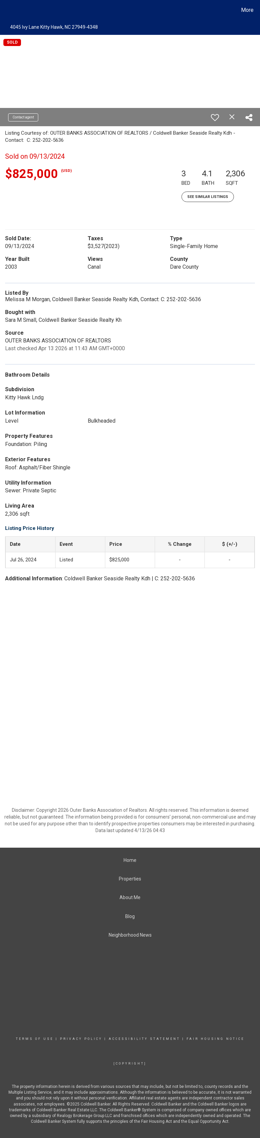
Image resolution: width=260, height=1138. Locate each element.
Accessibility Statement (144, 1039)
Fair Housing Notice (215, 1039)
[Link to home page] (6, 10)
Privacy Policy (81, 1039)
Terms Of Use (34, 1039)
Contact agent (23, 117)
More (247, 10)
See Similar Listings (207, 197)
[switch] (215, 117)
